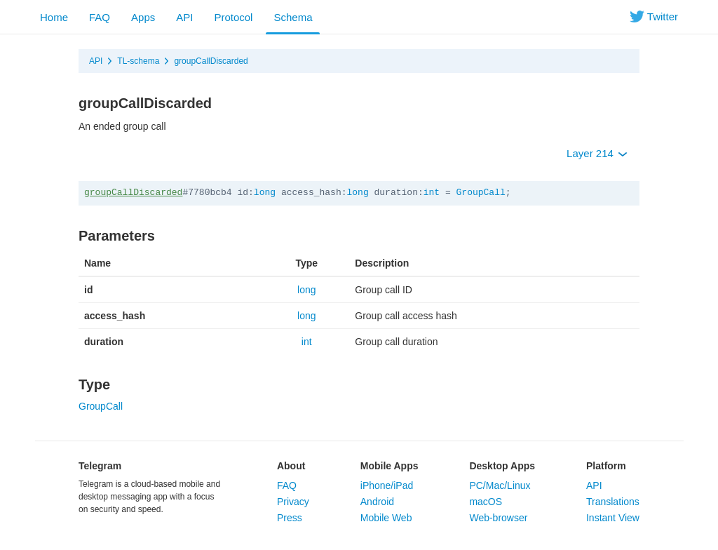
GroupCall (481, 192)
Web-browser (498, 517)
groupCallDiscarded (211, 61)
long (265, 192)
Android (377, 501)
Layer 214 (597, 153)
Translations (612, 501)
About (291, 465)
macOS (485, 501)
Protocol (233, 17)
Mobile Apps (389, 465)
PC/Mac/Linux (499, 485)
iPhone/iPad (387, 485)
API (184, 17)
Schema (292, 17)
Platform (606, 465)
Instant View (612, 517)
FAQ (99, 17)
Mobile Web (386, 517)
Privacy (293, 501)
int (432, 192)
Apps (143, 17)
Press (289, 517)
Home (54, 17)
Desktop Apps (502, 465)
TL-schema (138, 61)
